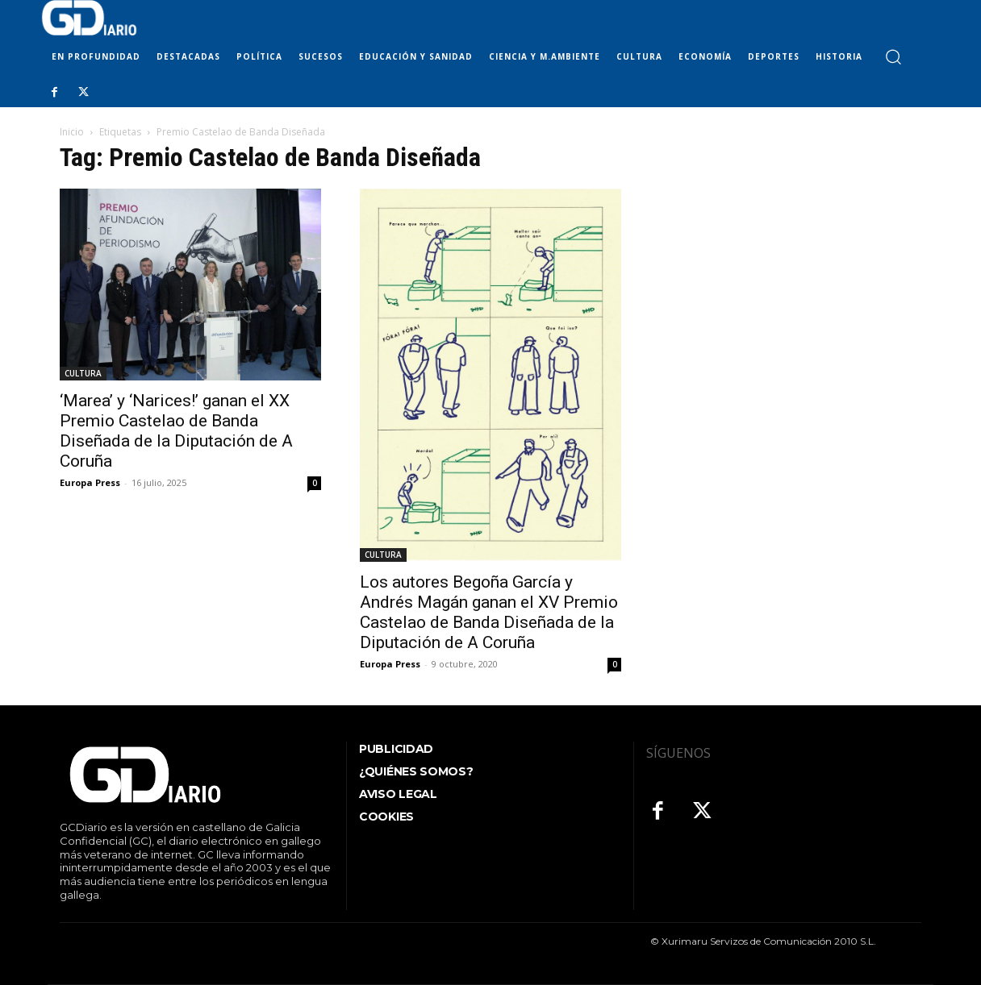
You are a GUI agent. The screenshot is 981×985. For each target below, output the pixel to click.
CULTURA (83, 373)
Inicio (72, 132)
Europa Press (90, 482)
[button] (892, 56)
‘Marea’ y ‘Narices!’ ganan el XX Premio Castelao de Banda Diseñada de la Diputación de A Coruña (176, 431)
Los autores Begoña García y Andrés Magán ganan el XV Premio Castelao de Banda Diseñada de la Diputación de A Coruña (489, 612)
